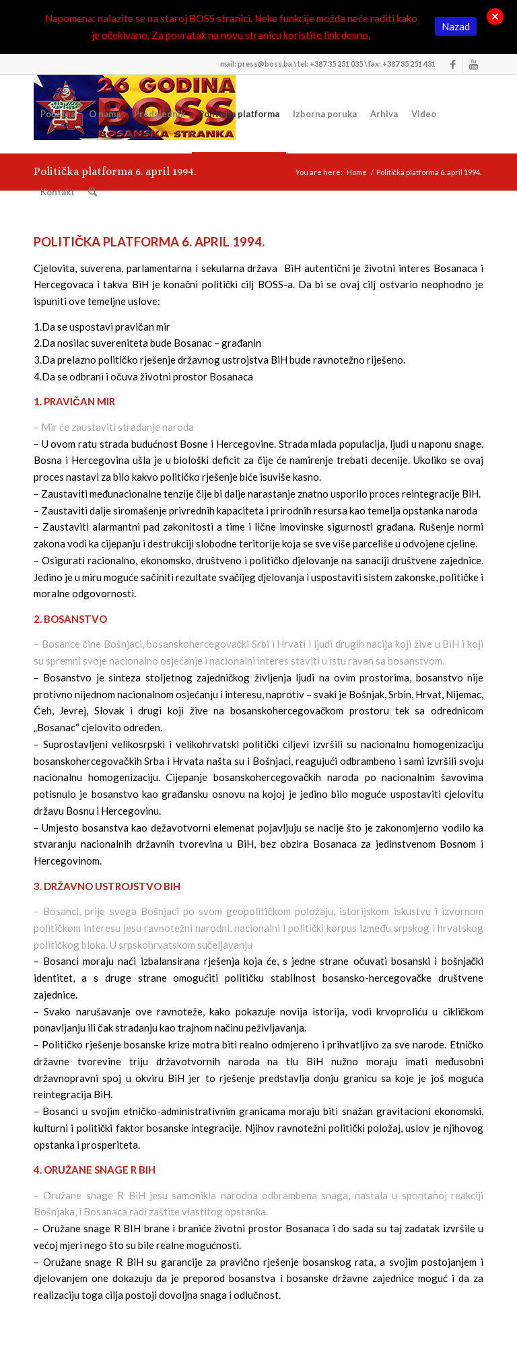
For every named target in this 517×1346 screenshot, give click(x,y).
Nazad (456, 26)
